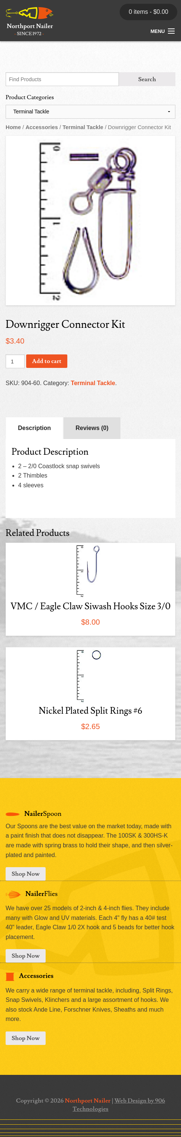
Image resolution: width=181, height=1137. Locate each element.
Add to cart (46, 361)
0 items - (148, 12)
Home (13, 127)
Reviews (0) (92, 428)
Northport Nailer (87, 1100)
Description (34, 428)
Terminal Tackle (82, 127)
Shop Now (26, 874)
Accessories (41, 127)
